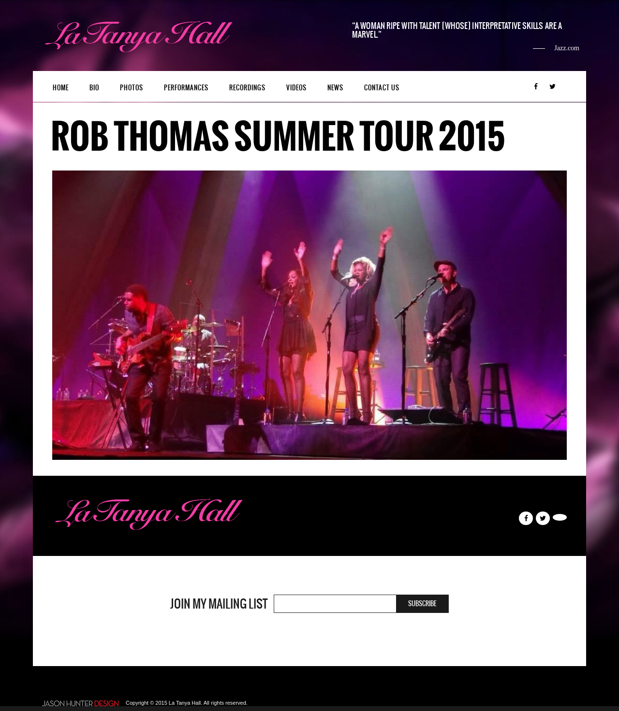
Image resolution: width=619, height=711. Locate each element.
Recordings (247, 87)
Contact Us (381, 87)
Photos (131, 87)
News (335, 87)
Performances (186, 87)
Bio (94, 87)
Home (61, 87)
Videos (296, 87)
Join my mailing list (218, 604)
